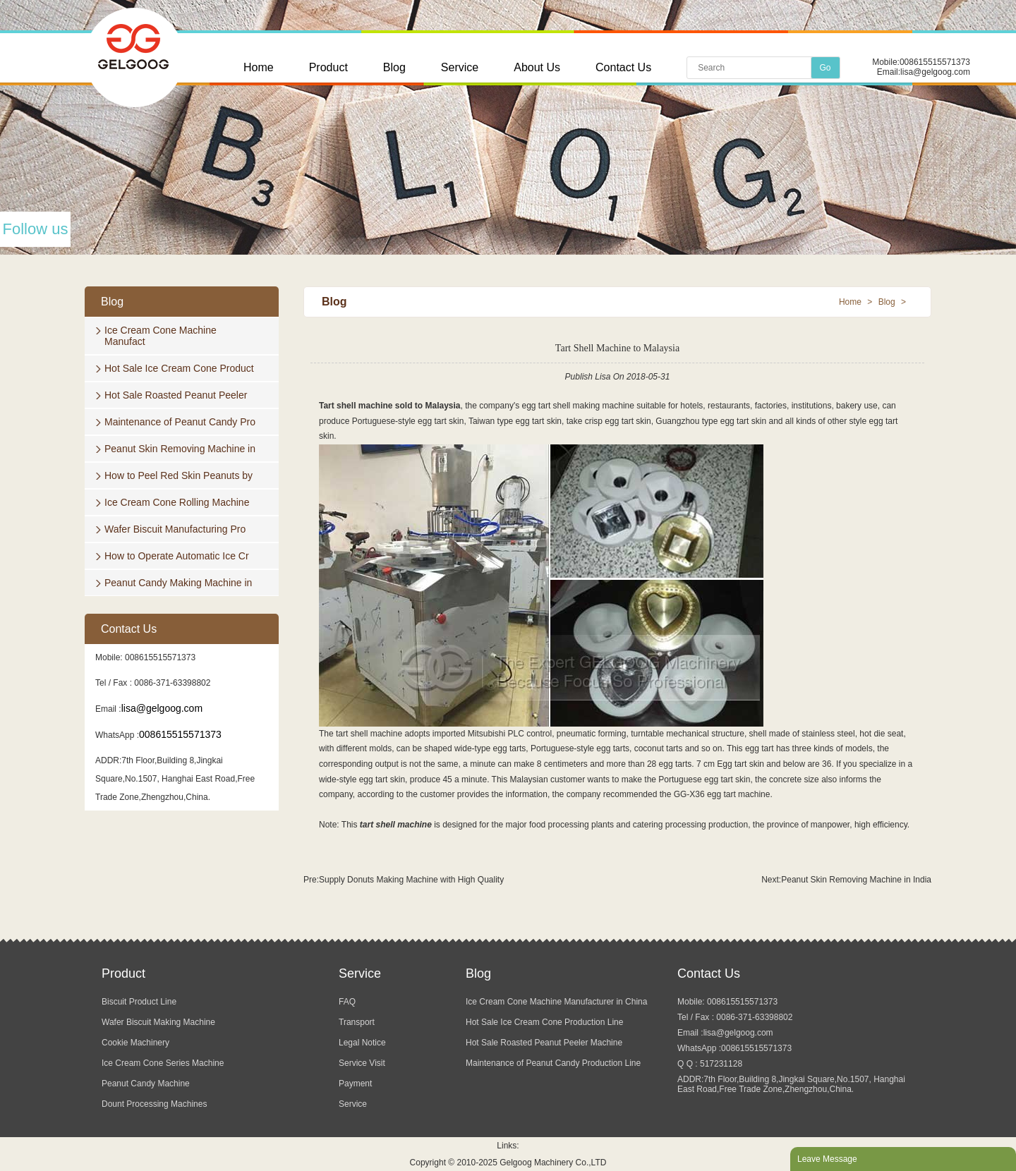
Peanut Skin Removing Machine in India (856, 880)
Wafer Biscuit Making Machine (158, 1022)
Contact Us (623, 67)
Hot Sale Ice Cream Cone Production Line (544, 1022)
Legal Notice (362, 1043)
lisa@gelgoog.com (935, 72)
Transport (357, 1022)
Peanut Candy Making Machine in (178, 582)
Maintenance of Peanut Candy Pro (179, 421)
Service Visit (362, 1063)
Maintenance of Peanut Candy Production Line (553, 1063)
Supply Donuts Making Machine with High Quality (411, 880)
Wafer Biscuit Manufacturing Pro (175, 529)
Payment (355, 1083)
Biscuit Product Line (139, 1002)
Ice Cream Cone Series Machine (163, 1063)
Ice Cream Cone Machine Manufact (160, 335)
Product (328, 67)
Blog (394, 67)
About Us (537, 67)
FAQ (347, 1002)
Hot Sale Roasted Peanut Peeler (175, 395)
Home (258, 67)
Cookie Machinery (135, 1043)
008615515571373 (935, 62)
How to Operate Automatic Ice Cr (176, 556)
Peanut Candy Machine (146, 1083)
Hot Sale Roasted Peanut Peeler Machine (544, 1043)
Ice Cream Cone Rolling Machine (176, 502)
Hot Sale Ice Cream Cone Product (179, 368)
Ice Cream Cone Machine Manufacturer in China (556, 1002)
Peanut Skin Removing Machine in (179, 448)
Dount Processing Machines (154, 1104)
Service (459, 67)
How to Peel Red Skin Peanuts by (178, 475)
